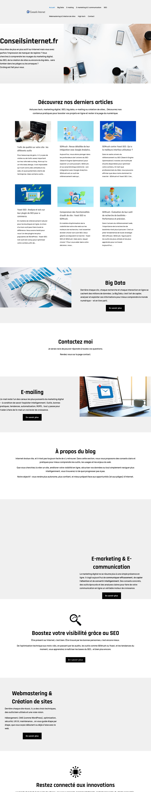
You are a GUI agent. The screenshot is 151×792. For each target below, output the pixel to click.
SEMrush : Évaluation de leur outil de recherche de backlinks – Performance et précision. (117, 215)
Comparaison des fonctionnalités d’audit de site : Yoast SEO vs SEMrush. (75, 215)
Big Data (60, 7)
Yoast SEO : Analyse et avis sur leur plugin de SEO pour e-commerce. (31, 213)
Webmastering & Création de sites (62, 16)
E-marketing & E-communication (88, 7)
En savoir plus (115, 308)
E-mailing (70, 7)
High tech (81, 16)
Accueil (52, 7)
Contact (91, 16)
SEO (105, 7)
